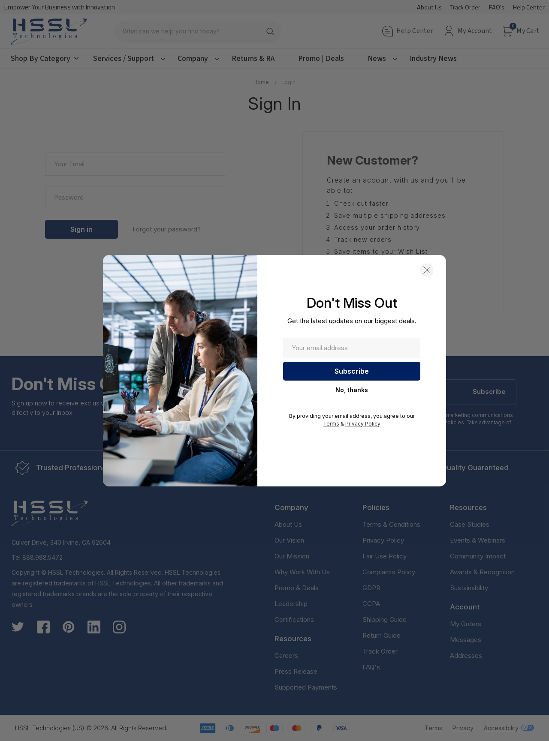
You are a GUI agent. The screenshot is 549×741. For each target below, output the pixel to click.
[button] (426, 270)
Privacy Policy (362, 423)
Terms (331, 423)
